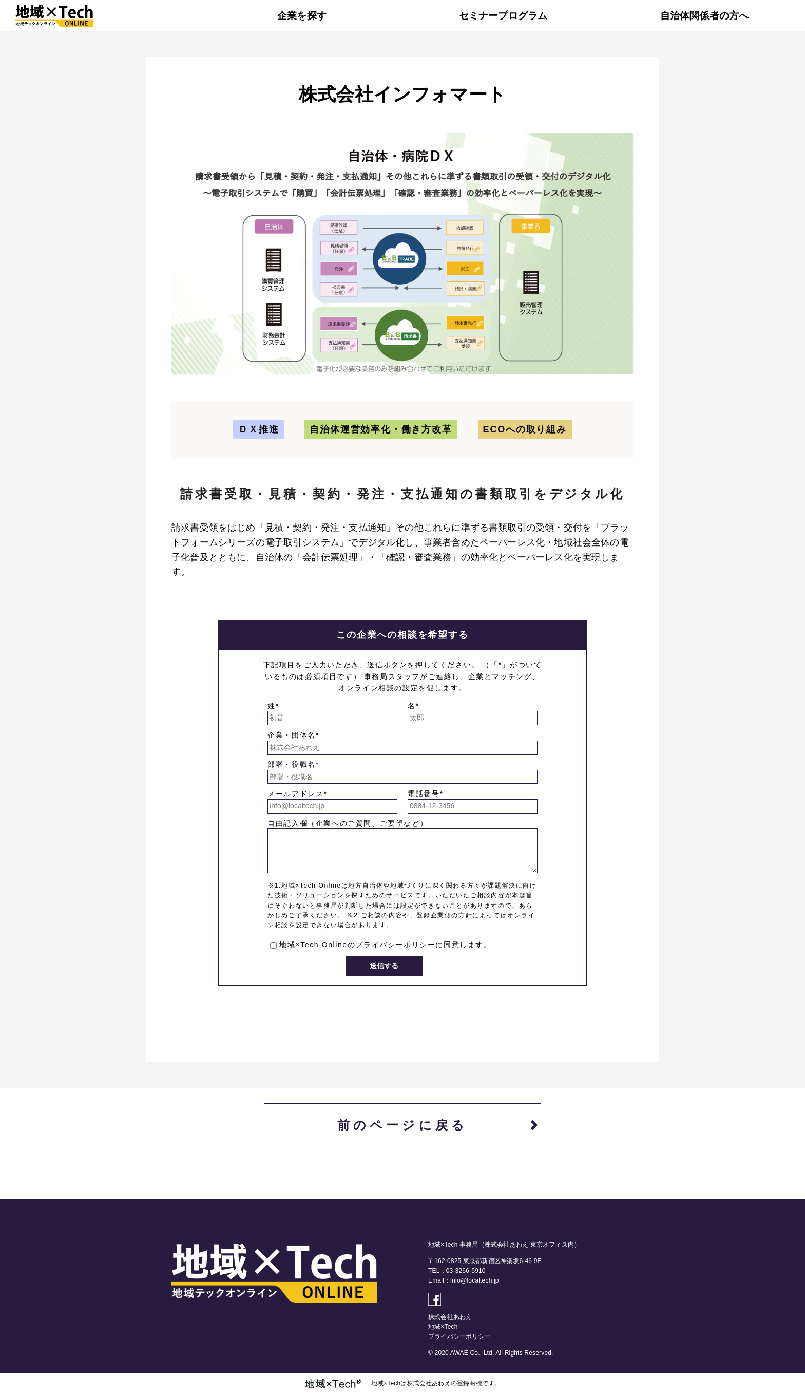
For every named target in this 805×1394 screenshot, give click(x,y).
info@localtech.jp (474, 1280)
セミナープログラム (503, 15)
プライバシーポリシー (395, 944)
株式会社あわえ (450, 1317)
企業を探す (302, 15)
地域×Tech (443, 1326)
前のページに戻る (402, 1125)
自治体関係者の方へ (704, 15)
